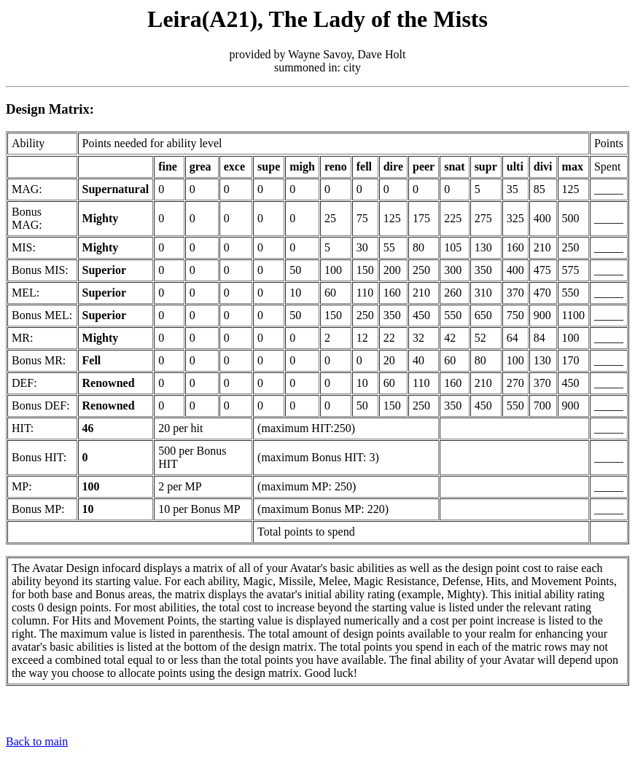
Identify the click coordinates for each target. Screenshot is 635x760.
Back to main (37, 741)
